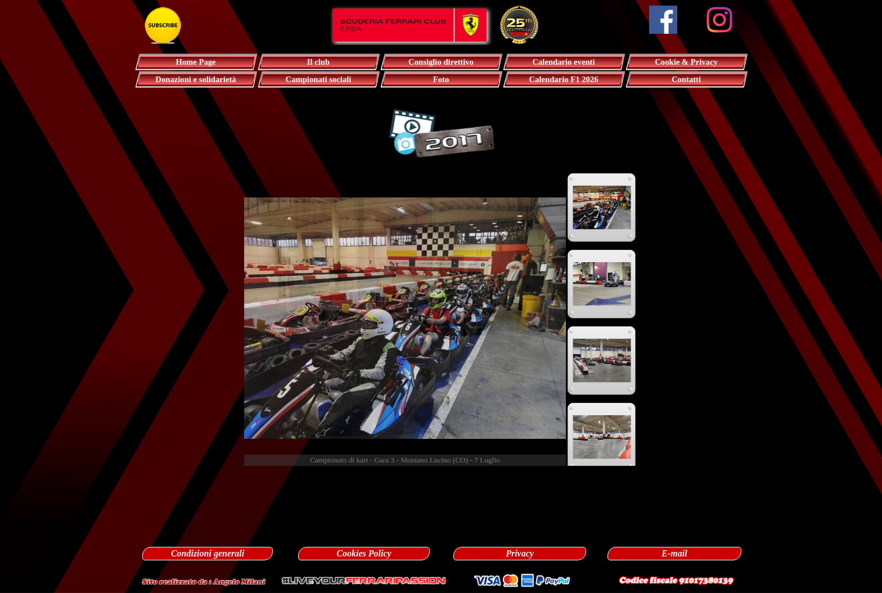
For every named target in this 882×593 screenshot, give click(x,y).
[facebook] (663, 20)
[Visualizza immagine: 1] (602, 207)
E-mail (674, 553)
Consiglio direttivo (441, 61)
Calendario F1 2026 (563, 79)
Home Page (195, 61)
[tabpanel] (441, 478)
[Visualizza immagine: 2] (602, 284)
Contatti (686, 79)
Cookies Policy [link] (363, 553)
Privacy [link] (520, 553)
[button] (203, 580)
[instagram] (719, 20)
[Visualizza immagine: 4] (602, 437)
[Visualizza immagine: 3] (602, 361)
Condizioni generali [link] (207, 553)
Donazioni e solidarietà (195, 79)
